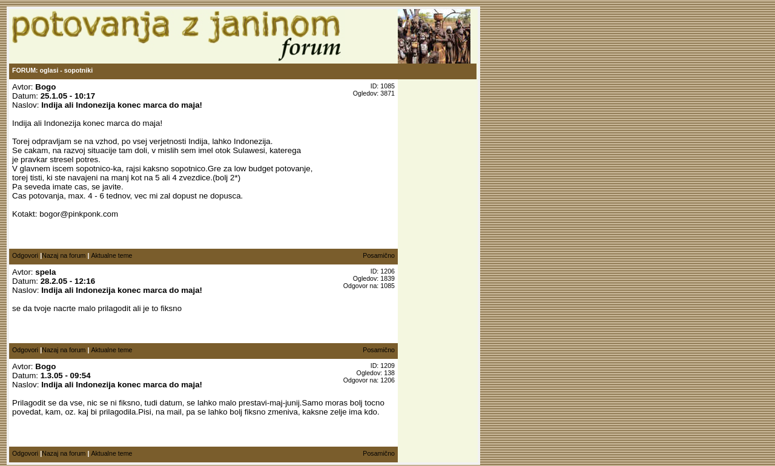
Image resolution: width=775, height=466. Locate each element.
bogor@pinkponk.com (78, 213)
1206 (387, 380)
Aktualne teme (111, 255)
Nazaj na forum (63, 255)
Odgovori (25, 255)
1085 (387, 285)
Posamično (379, 255)
